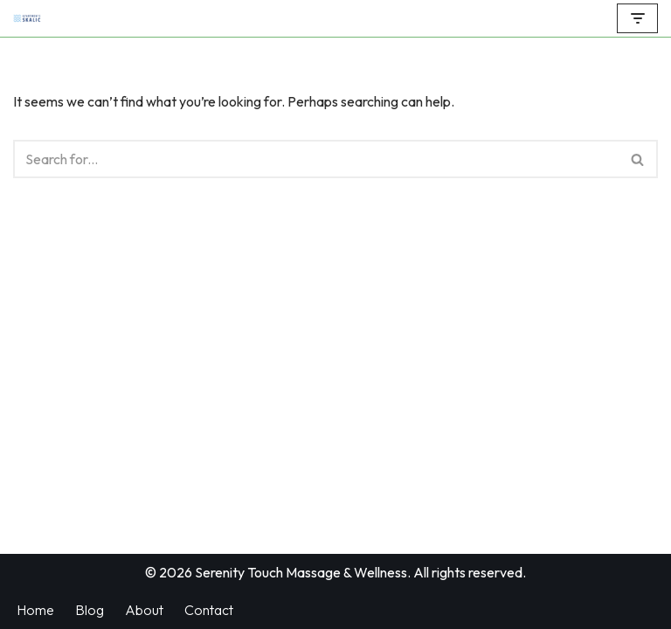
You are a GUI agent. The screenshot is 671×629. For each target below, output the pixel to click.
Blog (89, 610)
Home (35, 610)
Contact (208, 610)
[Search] (316, 159)
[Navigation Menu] (637, 18)
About (144, 610)
